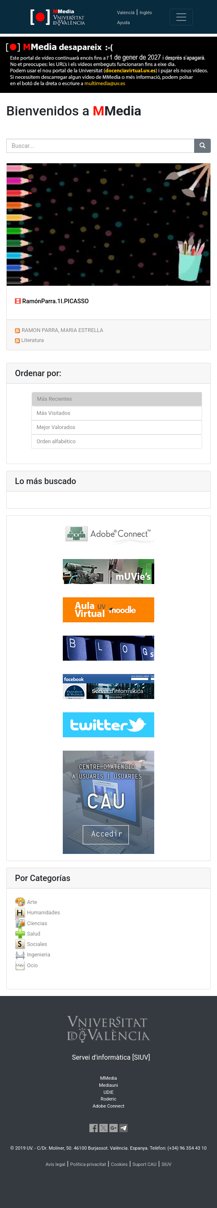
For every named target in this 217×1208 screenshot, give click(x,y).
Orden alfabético (56, 441)
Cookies (119, 1164)
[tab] (108, 902)
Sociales (37, 944)
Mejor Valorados (56, 427)
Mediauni (108, 1085)
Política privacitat (88, 1164)
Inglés (146, 12)
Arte (32, 902)
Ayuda (123, 22)
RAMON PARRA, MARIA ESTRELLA (62, 330)
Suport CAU (145, 1164)
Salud (33, 934)
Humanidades (43, 912)
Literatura (32, 340)
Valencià (125, 12)
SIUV (166, 1164)
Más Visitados (53, 413)
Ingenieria (38, 954)
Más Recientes (54, 399)
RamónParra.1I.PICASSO (52, 301)
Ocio (32, 965)
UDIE (108, 1092)
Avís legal (56, 1164)
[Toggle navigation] (181, 17)
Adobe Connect (108, 1106)
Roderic (108, 1099)
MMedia (108, 1078)
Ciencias (37, 923)
